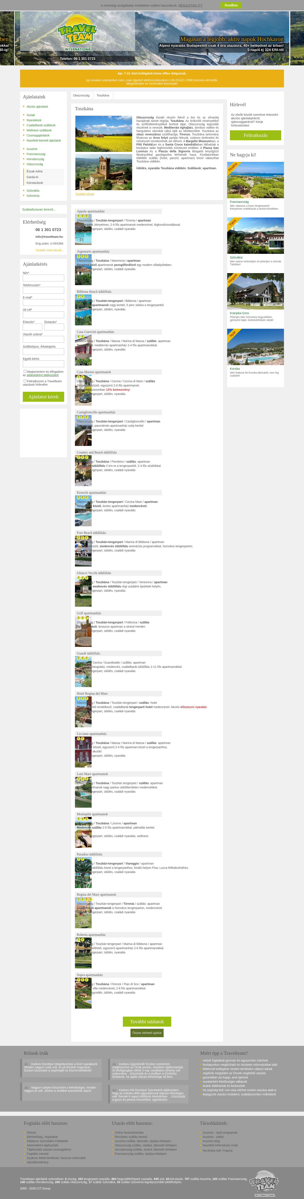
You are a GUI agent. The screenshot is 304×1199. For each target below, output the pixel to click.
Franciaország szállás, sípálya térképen (141, 1153)
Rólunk (31, 1132)
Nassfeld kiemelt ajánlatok (42, 140)
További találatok (147, 1021)
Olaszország (33, 163)
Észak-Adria (34, 171)
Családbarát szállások (39, 125)
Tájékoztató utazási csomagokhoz (49, 1149)
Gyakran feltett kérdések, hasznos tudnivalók (56, 1158)
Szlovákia (31, 190)
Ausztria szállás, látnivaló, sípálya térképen (143, 1141)
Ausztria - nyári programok (220, 1132)
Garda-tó (32, 177)
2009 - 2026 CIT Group (35, 1188)
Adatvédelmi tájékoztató (42, 1145)
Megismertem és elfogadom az (43, 373)
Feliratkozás (255, 135)
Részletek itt (190, 5)
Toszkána (103, 95)
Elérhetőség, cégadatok (42, 1136)
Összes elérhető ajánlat (147, 1032)
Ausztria (30, 148)
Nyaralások (32, 119)
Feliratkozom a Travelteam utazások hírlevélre (42, 383)
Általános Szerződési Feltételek (47, 1141)
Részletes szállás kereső (131, 1136)
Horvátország (33, 158)
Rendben (231, 5)
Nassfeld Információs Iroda (220, 1145)
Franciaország (34, 153)
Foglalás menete (38, 1153)
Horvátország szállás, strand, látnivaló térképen (146, 1149)
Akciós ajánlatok (35, 106)
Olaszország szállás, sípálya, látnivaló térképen (146, 1145)
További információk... (49, 250)
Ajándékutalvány (38, 1162)
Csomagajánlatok (36, 135)
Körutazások (35, 182)
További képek (84, 194)
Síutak (29, 114)
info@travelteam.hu (49, 236)
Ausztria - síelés (213, 1136)
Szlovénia (31, 195)
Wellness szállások (37, 130)
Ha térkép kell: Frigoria (217, 1150)
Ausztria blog (211, 1141)
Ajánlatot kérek (43, 396)
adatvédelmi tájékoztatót (43, 375)
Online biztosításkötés (129, 1132)
